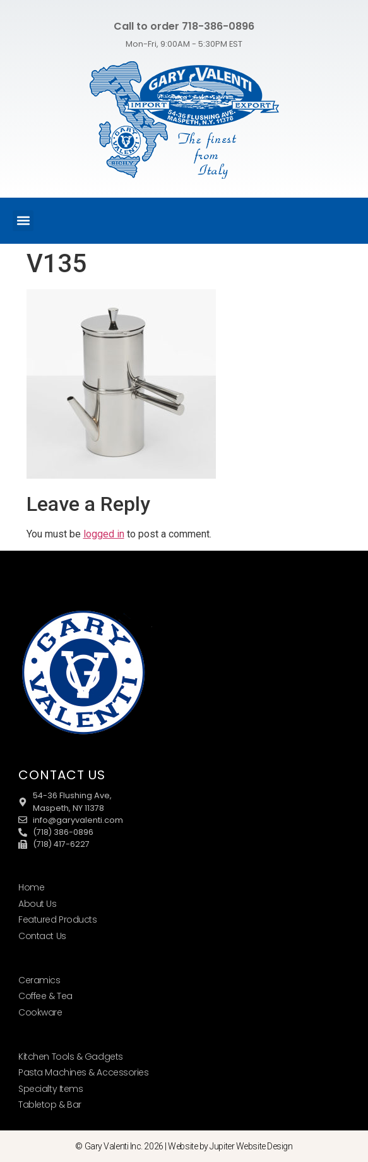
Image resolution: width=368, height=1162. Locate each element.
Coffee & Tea (45, 996)
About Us (37, 903)
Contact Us (42, 936)
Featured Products (57, 919)
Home (31, 887)
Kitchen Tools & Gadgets (70, 1056)
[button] (23, 220)
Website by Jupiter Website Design (230, 1146)
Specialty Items (50, 1088)
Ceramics (39, 980)
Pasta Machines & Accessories (83, 1072)
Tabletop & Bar (49, 1104)
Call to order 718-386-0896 (184, 26)
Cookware (40, 1012)
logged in (103, 534)
